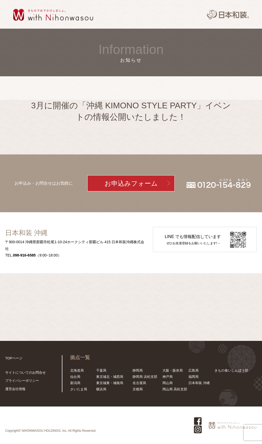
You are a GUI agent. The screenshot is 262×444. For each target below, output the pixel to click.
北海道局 (77, 370)
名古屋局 (139, 383)
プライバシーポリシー (22, 381)
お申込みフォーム (131, 183)
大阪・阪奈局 (172, 370)
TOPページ (13, 358)
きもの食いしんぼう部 (231, 370)
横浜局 (101, 389)
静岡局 (138, 370)
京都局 (138, 389)
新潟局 (75, 383)
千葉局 (101, 370)
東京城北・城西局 (109, 377)
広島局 (193, 370)
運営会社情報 (15, 389)
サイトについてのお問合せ (25, 372)
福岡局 (193, 377)
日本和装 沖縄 (199, 383)
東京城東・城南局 (109, 383)
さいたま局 (78, 389)
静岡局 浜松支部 (145, 377)
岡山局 (167, 383)
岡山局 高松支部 (174, 389)
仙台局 (75, 377)
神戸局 (167, 377)
